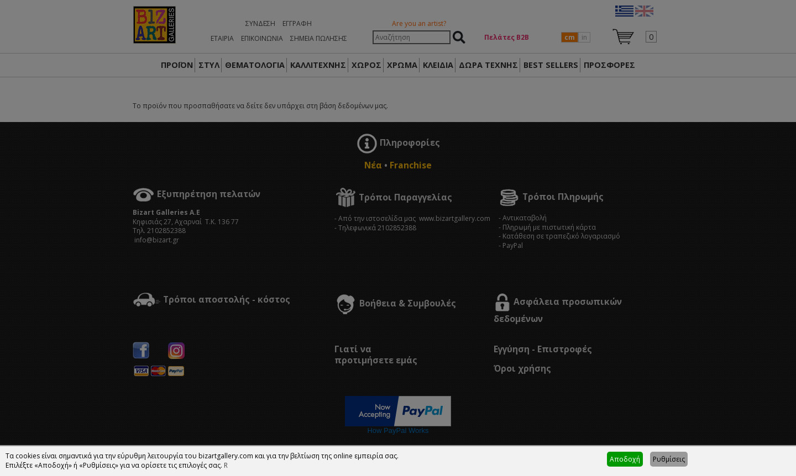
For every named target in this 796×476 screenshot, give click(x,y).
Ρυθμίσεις (669, 459)
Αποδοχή (625, 459)
